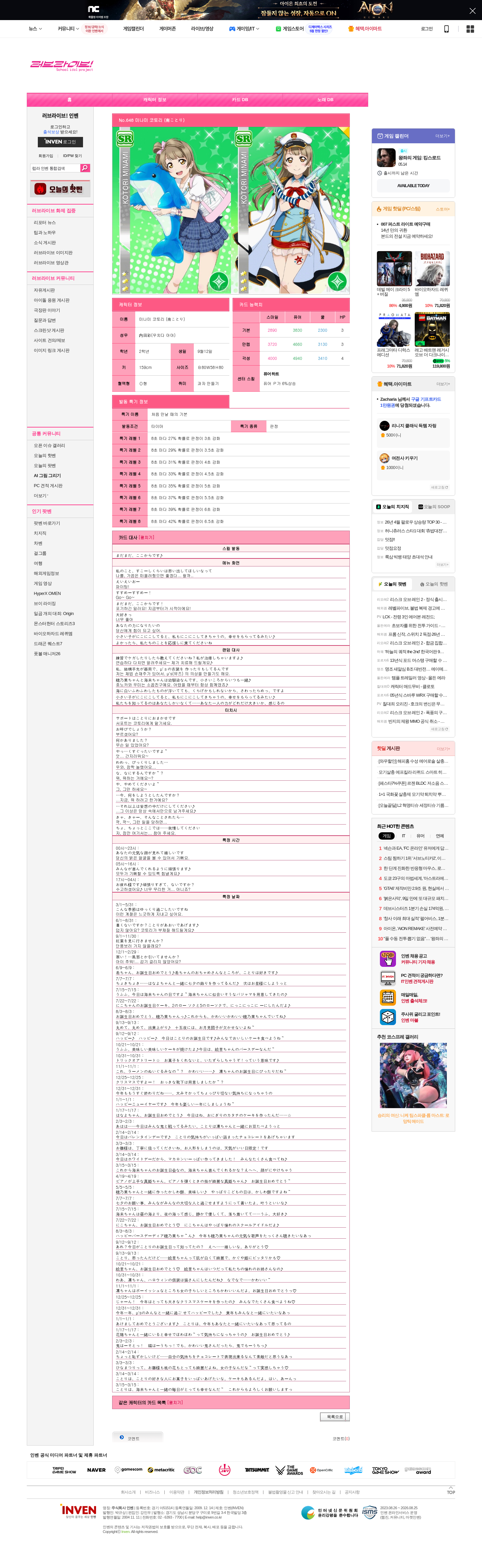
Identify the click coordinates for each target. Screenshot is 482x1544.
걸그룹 (40, 553)
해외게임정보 (46, 573)
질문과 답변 (45, 320)
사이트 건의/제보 (49, 340)
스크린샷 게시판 (49, 330)
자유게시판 (44, 290)
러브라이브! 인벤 (60, 115)
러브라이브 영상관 (51, 262)
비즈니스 (152, 1492)
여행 (38, 563)
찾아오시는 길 (323, 1492)
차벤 (38, 543)
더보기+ (442, 136)
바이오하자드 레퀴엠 (53, 633)
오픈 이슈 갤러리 (49, 445)
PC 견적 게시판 (48, 485)
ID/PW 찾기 (72, 156)
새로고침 (438, 487)
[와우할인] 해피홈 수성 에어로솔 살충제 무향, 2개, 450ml (414, 761)
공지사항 (352, 1492)
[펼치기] (146, 537)
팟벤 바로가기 (47, 523)
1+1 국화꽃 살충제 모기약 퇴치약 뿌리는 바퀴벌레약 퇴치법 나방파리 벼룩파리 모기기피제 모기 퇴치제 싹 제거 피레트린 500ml (414, 794)
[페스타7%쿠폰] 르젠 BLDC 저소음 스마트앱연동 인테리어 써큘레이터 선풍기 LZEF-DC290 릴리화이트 (414, 783)
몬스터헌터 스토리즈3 (54, 623)
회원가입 (45, 156)
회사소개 (128, 1492)
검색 (85, 168)
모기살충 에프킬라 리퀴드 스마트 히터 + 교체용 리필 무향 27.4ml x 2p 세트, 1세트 (414, 772)
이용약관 (176, 1492)
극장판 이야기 (47, 310)
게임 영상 (43, 583)
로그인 (426, 28)
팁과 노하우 (45, 232)
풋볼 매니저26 (47, 653)
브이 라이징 (45, 603)
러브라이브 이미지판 (53, 252)
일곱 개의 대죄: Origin (54, 613)
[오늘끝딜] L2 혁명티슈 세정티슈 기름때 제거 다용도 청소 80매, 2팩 (414, 805)
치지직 (40, 533)
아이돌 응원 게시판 (51, 300)
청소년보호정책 (245, 1492)
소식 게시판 (45, 242)
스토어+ (443, 209)
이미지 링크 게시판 (51, 350)
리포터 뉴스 (45, 222)
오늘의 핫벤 (45, 455)
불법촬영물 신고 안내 (285, 1492)
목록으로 (335, 1416)
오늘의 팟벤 (45, 465)
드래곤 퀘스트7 (48, 643)
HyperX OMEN (47, 593)
